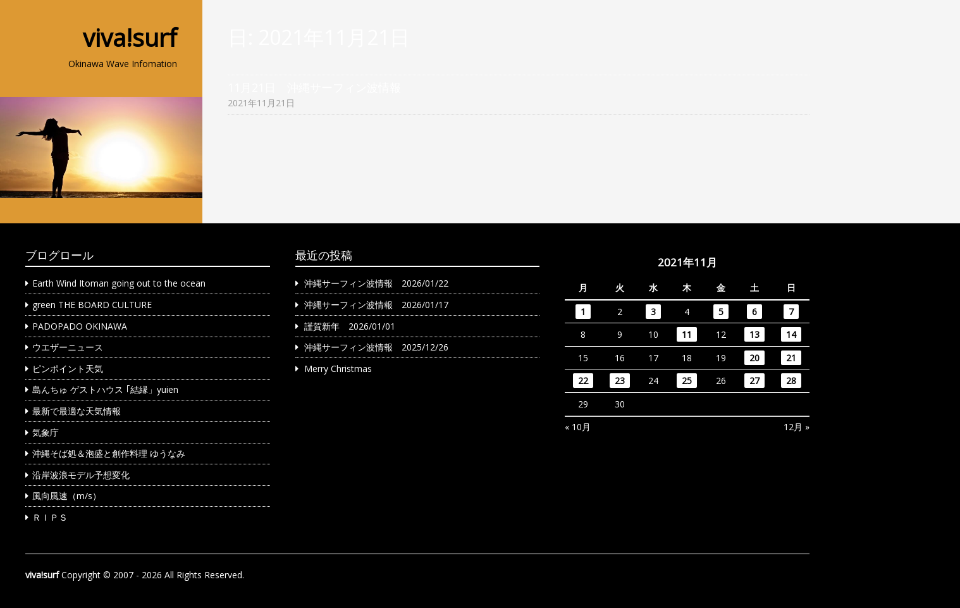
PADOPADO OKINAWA (79, 326)
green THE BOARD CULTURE (92, 305)
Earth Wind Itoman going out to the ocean (119, 283)
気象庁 (45, 432)
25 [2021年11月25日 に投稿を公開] (687, 381)
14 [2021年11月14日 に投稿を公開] (791, 334)
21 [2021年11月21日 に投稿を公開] (791, 358)
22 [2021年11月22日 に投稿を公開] (583, 381)
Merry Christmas (338, 369)
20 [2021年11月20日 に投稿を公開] (754, 358)
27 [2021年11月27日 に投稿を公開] (754, 381)
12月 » (796, 427)
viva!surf (130, 37)
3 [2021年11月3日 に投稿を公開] (653, 312)
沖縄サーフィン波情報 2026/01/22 (376, 283)
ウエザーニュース (67, 347)
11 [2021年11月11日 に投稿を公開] (687, 334)
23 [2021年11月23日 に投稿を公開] (620, 381)
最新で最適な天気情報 (76, 411)
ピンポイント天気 (67, 369)
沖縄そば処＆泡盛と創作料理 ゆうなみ (108, 453)
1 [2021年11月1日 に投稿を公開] (583, 312)
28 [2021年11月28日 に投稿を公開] (791, 381)
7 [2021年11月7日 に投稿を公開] (791, 312)
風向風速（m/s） (66, 496)
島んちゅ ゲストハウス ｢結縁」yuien (105, 389)
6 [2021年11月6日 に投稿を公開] (754, 312)
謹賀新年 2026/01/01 (349, 326)
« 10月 (578, 427)
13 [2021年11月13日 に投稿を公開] (754, 334)
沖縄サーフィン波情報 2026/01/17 (376, 305)
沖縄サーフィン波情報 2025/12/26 (376, 347)
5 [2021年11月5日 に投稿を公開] (720, 312)
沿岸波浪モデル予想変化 (81, 475)
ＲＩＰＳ (50, 517)
